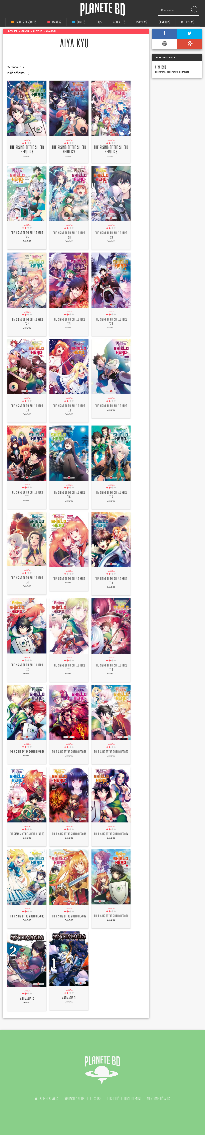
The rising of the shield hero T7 (111, 752)
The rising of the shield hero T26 (111, 149)
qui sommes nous (46, 1099)
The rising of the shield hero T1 (111, 916)
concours (164, 22)
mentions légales (158, 1099)
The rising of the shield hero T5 (69, 834)
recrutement (132, 1099)
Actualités (119, 22)
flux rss (95, 1099)
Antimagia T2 (27, 998)
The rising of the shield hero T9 (27, 751)
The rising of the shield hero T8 (69, 752)
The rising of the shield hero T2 (69, 916)
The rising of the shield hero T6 (27, 834)
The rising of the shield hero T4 (111, 834)
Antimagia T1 (69, 998)
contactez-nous (74, 1099)
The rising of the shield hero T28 (27, 149)
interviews (187, 22)
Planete (102, 9)
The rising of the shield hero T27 (69, 149)
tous (99, 22)
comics (78, 22)
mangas (54, 22)
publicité (113, 1099)
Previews (141, 22)
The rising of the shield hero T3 (27, 916)
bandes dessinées (23, 22)
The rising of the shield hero (111, 406)
